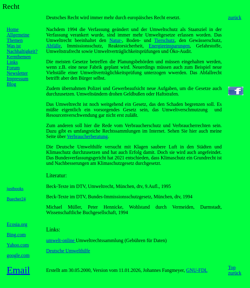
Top (232, 267)
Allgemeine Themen (18, 37)
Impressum (17, 78)
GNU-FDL (196, 270)
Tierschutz (164, 40)
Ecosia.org (17, 224)
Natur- (115, 40)
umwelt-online (61, 240)
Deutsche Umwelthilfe (68, 250)
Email (18, 270)
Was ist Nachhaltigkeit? (22, 48)
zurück (234, 17)
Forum (13, 67)
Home (13, 29)
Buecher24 (16, 198)
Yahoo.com (18, 245)
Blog (11, 84)
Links (12, 62)
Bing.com (16, 234)
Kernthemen (19, 56)
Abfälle (53, 45)
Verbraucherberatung (87, 136)
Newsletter (17, 73)
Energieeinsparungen (169, 45)
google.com (18, 255)
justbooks (15, 188)
